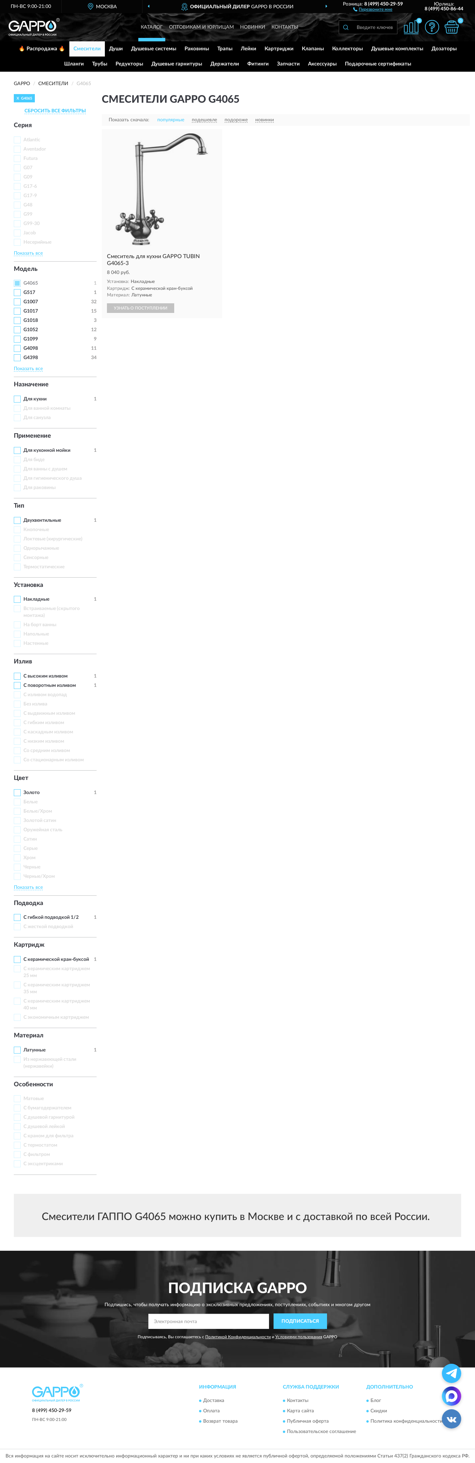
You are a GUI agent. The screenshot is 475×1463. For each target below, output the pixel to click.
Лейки (248, 48)
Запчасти (288, 64)
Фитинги (258, 64)
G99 (27, 214)
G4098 (30, 348)
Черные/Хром (39, 876)
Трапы (224, 48)
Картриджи (279, 48)
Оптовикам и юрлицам (201, 27)
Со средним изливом (46, 750)
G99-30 (31, 223)
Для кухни (35, 399)
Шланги (74, 64)
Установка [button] (28, 585)
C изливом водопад (45, 694)
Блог (375, 1400)
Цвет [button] (21, 778)
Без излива (35, 704)
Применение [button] (32, 436)
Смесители (87, 48)
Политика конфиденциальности (406, 1421)
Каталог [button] (152, 27)
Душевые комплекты (397, 48)
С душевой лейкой (44, 1126)
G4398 (30, 357)
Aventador (34, 149)
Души (116, 48)
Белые (30, 802)
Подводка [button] (28, 903)
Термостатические (44, 567)
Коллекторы (347, 48)
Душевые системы (153, 48)
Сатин (30, 839)
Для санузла (37, 417)
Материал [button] (28, 1036)
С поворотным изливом (49, 685)
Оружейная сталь (42, 829)
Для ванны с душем (45, 469)
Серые (30, 848)
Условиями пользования (298, 1337)
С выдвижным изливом (49, 713)
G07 (27, 167)
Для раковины (39, 487)
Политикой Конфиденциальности (238, 1337)
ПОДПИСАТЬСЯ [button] (300, 1321)
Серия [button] (23, 125)
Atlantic (31, 140)
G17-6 (30, 186)
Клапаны (313, 48)
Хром (29, 857)
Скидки (378, 1411)
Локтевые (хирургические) (52, 539)
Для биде (33, 459)
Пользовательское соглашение (321, 1431)
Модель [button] (26, 269)
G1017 (30, 311)
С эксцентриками (43, 1163)
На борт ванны (39, 624)
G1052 (30, 329)
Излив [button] (23, 662)
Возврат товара (220, 1421)
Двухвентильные (42, 520)
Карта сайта (300, 1411)
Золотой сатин (39, 820)
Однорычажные (41, 548)
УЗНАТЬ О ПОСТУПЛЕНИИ (140, 308)
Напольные (36, 634)
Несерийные (37, 242)
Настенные (35, 643)
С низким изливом (43, 741)
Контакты (284, 27)
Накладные (36, 599)
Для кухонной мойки (46, 450)
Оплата (211, 1411)
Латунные (34, 1050)
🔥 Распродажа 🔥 (42, 48)
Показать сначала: (129, 120)
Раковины (197, 48)
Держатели (224, 64)
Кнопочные (36, 529)
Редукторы (129, 64)
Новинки (252, 27)
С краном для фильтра (48, 1136)
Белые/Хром (37, 811)
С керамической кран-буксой (56, 959)
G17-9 (30, 195)
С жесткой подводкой (48, 926)
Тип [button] (19, 506)
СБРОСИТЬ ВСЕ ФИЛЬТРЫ (55, 111)
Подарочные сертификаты (378, 64)
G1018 (30, 320)
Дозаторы (444, 48)
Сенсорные (35, 557)
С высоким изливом (45, 676)
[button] (372, 9)
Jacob (29, 233)
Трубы (99, 64)
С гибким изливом (43, 722)
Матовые (33, 1098)
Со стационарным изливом (53, 760)
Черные (31, 867)
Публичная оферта (308, 1421)
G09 (27, 177)
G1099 (30, 339)
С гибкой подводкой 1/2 (51, 917)
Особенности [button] (33, 1084)
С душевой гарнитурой (49, 1117)
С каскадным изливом (48, 732)
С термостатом (40, 1145)
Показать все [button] (28, 253)
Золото (31, 792)
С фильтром (36, 1154)
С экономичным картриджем (56, 1017)
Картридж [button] (29, 945)
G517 (29, 292)
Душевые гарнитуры (176, 64)
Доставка (213, 1400)
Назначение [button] (31, 385)
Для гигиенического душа (52, 478)
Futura (30, 158)
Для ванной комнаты (46, 408)
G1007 (30, 301)
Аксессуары (322, 64)
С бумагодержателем (47, 1108)
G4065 (30, 283)
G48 (27, 205)
